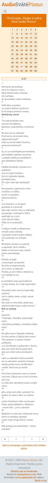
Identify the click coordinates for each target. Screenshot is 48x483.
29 (31, 46)
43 (12, 58)
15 (21, 37)
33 (21, 50)
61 (12, 70)
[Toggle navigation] (5, 11)
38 (17, 54)
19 (12, 42)
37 (12, 54)
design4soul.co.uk (26, 474)
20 (17, 42)
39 (21, 54)
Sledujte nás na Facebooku (24, 471)
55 (12, 66)
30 (35, 46)
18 (35, 37)
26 (17, 46)
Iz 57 (24, 78)
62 (17, 70)
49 (12, 62)
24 (35, 42)
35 (31, 50)
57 (21, 66)
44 (17, 58)
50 (17, 62)
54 (35, 62)
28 (26, 46)
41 (31, 54)
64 (26, 70)
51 (21, 62)
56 (17, 66)
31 (12, 50)
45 (21, 58)
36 (35, 50)
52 (26, 62)
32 (17, 50)
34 (26, 50)
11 (31, 33)
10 (26, 33)
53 (31, 62)
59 (31, 66)
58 (26, 66)
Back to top (40, 480)
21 (21, 42)
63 (21, 70)
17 (31, 37)
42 (35, 54)
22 (26, 42)
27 (21, 46)
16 (26, 37)
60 (35, 66)
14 (17, 37)
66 (35, 70)
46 (26, 58)
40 (26, 54)
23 (31, 42)
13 (12, 37)
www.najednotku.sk (25, 477)
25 (12, 46)
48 (35, 58)
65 (31, 70)
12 (35, 33)
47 (31, 58)
